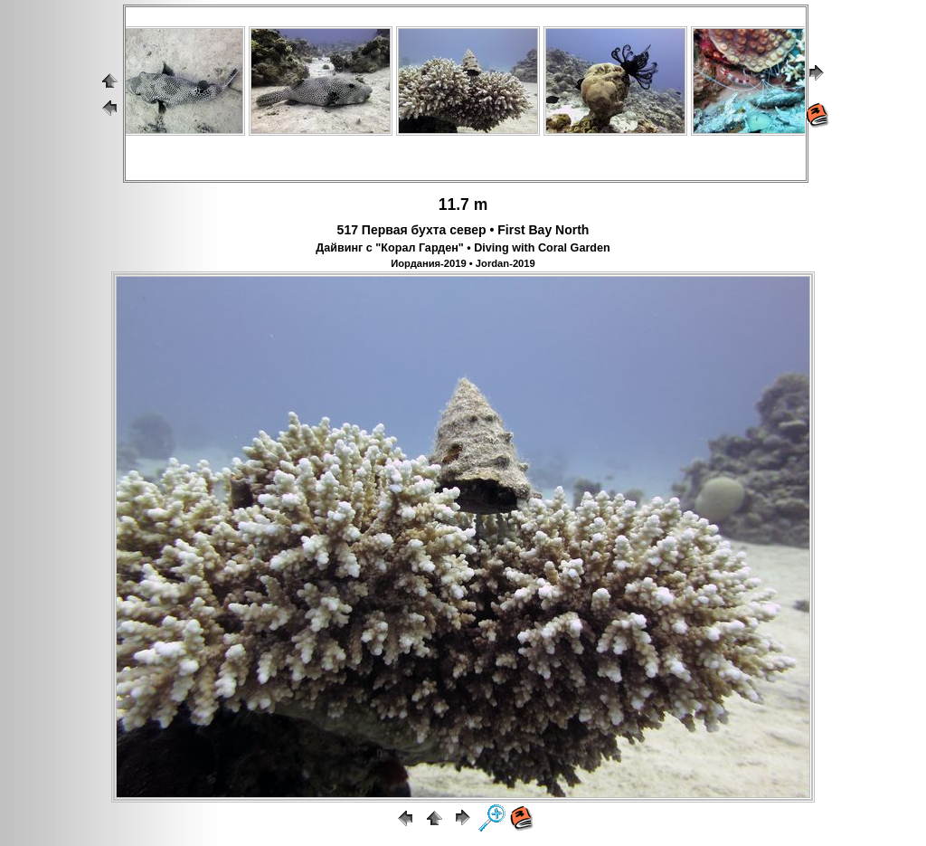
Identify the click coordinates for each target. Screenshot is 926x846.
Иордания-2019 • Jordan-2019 (463, 263)
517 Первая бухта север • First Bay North (463, 230)
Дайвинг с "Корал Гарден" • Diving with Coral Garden (462, 248)
